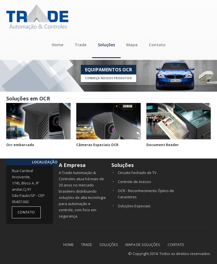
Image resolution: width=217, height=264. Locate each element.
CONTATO (176, 244)
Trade (80, 44)
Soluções (106, 44)
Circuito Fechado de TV (137, 172)
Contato (157, 44)
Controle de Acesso (134, 181)
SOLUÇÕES (108, 244)
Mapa (132, 44)
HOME (68, 244)
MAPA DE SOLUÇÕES (142, 244)
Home (57, 44)
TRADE (86, 244)
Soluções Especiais (134, 205)
